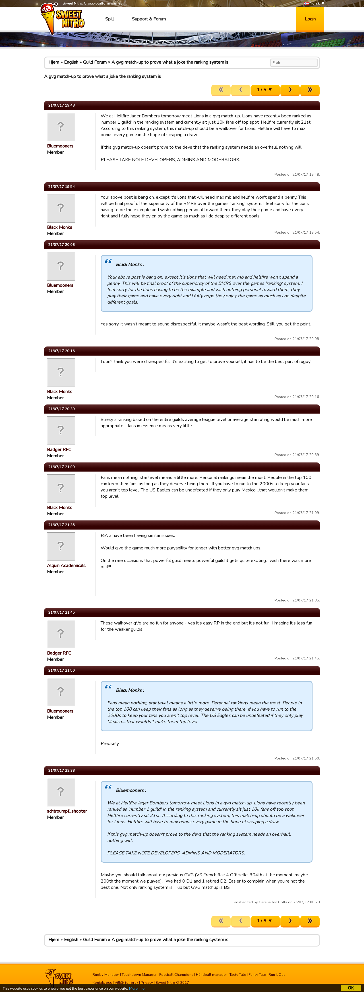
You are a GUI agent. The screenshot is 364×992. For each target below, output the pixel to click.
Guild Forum (95, 62)
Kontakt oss (102, 982)
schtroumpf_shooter (67, 811)
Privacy (147, 982)
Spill (109, 19)
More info (136, 989)
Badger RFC (59, 450)
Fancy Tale (257, 974)
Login (310, 19)
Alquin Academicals (66, 566)
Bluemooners (60, 146)
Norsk (312, 3)
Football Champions (176, 974)
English (71, 62)
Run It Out (276, 974)
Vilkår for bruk (126, 982)
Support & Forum (149, 19)
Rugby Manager (105, 974)
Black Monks (59, 227)
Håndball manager (211, 974)
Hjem (53, 62)
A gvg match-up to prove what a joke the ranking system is (169, 62)
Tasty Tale (237, 974)
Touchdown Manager (139, 974)
